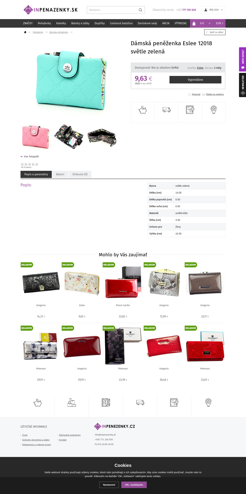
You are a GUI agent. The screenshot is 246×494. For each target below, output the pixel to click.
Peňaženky (44, 23)
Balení (59, 174)
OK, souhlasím (134, 484)
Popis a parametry (35, 174)
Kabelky (61, 23)
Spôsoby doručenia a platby (36, 440)
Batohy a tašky (80, 23)
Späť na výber (216, 32)
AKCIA (165, 23)
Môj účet (214, 9)
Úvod (24, 435)
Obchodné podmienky (69, 435)
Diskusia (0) (78, 174)
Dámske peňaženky (58, 32)
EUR (218, 23)
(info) (175, 67)
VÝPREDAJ (180, 23)
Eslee (200, 67)
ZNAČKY (27, 23)
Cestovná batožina (121, 23)
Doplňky (100, 23)
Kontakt (62, 440)
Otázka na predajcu (215, 94)
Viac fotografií (31, 156)
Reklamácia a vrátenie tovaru (36, 444)
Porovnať (196, 94)
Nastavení (109, 484)
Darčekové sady (147, 23)
